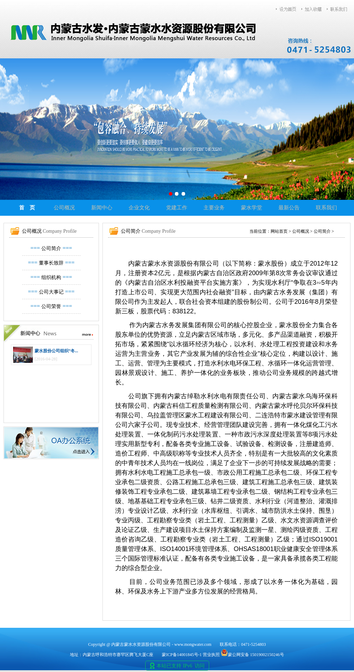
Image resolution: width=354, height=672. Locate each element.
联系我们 (326, 207)
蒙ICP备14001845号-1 (182, 654)
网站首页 (279, 231)
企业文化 (139, 207)
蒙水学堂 (251, 207)
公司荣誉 (51, 306)
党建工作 (176, 207)
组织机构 (51, 277)
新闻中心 (101, 207)
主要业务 (214, 207)
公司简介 (51, 248)
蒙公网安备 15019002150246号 (252, 654)
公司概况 (64, 207)
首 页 (27, 207)
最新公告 (289, 207)
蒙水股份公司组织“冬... (56, 350)
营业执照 (211, 654)
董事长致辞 (51, 263)
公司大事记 (51, 292)
